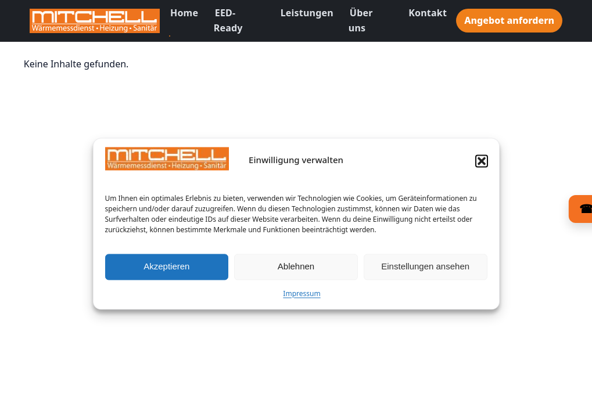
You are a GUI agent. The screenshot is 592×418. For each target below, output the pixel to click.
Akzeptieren (166, 272)
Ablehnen (296, 272)
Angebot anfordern (509, 20)
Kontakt (427, 12)
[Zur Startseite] (95, 21)
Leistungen (307, 12)
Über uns (361, 20)
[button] (481, 166)
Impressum (301, 299)
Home (184, 12)
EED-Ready (228, 20)
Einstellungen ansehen (425, 272)
